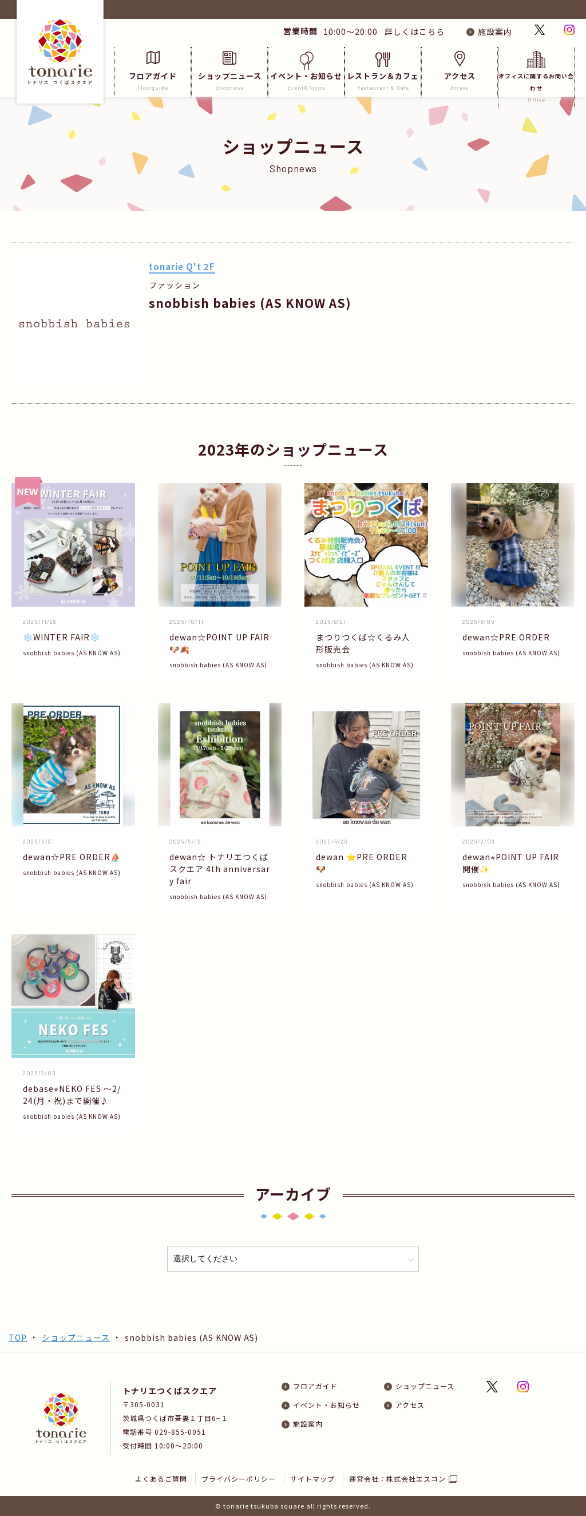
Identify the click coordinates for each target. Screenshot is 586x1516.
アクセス (459, 71)
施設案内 (495, 31)
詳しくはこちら (412, 31)
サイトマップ (312, 1478)
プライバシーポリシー (238, 1478)
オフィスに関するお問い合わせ (536, 77)
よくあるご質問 (161, 1478)
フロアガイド (153, 71)
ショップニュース (229, 71)
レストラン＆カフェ (383, 71)
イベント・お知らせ (306, 71)
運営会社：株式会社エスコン (397, 1478)
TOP (18, 1337)
